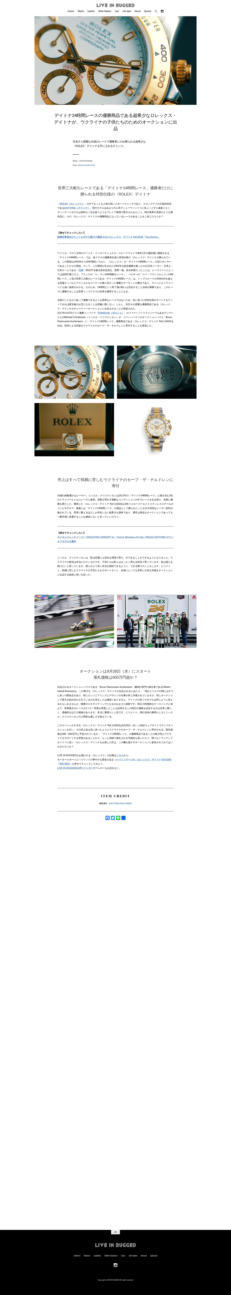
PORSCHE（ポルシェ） (111, 313)
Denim (71, 11)
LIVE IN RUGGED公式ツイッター (75, 768)
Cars (117, 11)
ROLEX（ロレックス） (72, 204)
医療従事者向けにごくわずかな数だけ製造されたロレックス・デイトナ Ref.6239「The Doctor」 (108, 237)
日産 (81, 270)
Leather (91, 11)
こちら (120, 755)
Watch (81, 11)
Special (147, 11)
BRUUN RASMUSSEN (86, 165)
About (138, 11)
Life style (126, 11)
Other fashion (104, 11)
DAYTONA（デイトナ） (77, 208)
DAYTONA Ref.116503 (120, 803)
